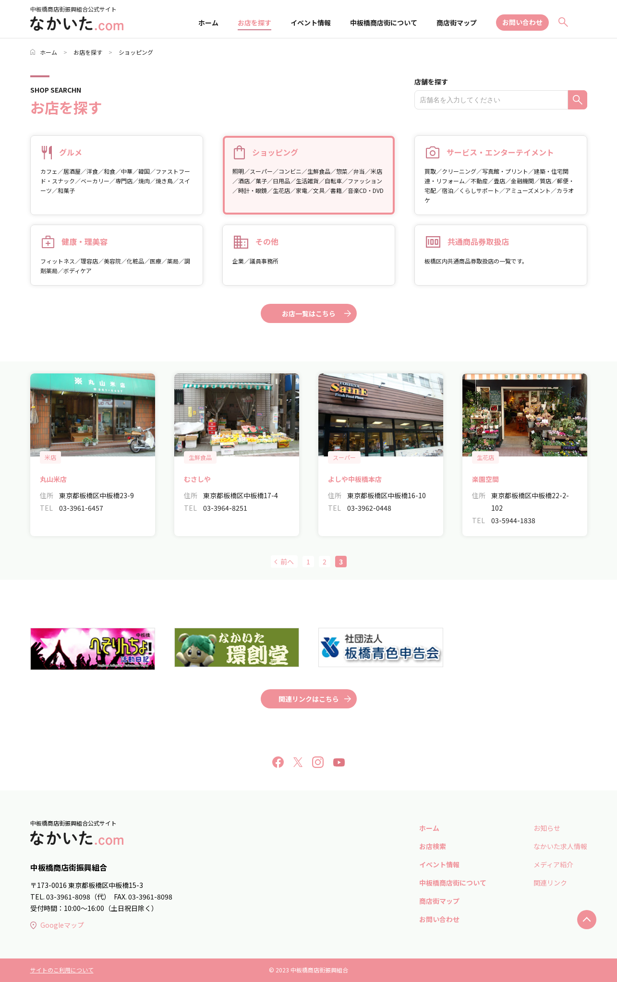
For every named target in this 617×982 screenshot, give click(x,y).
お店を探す (254, 22)
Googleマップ (57, 925)
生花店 (485, 457)
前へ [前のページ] (287, 561)
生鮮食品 (200, 457)
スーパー (344, 457)
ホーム (208, 22)
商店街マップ (456, 22)
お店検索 (432, 846)
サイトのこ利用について (62, 970)
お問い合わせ (522, 22)
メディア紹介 (553, 864)
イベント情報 (310, 22)
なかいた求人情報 (560, 846)
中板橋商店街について (383, 22)
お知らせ (546, 828)
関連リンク (550, 882)
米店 (50, 457)
